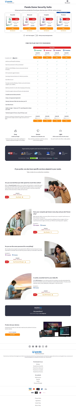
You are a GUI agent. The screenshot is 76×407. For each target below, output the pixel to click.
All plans (38, 364)
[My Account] (67, 2)
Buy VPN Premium (48, 294)
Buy (13, 28)
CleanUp (38, 379)
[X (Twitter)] (43, 347)
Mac (44, 357)
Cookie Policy (38, 403)
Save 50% (12, 334)
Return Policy (38, 405)
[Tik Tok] (46, 347)
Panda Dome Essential (38, 366)
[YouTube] (33, 347)
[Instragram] (36, 347)
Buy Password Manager (19, 261)
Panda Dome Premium (38, 371)
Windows (41, 357)
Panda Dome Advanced (38, 368)
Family (38, 381)
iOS (50, 357)
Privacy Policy (38, 398)
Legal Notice (38, 400)
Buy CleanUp (48, 232)
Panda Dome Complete (38, 369)
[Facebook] (30, 347)
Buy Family (19, 197)
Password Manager (38, 383)
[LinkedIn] (40, 347)
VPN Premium (38, 377)
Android (47, 357)
